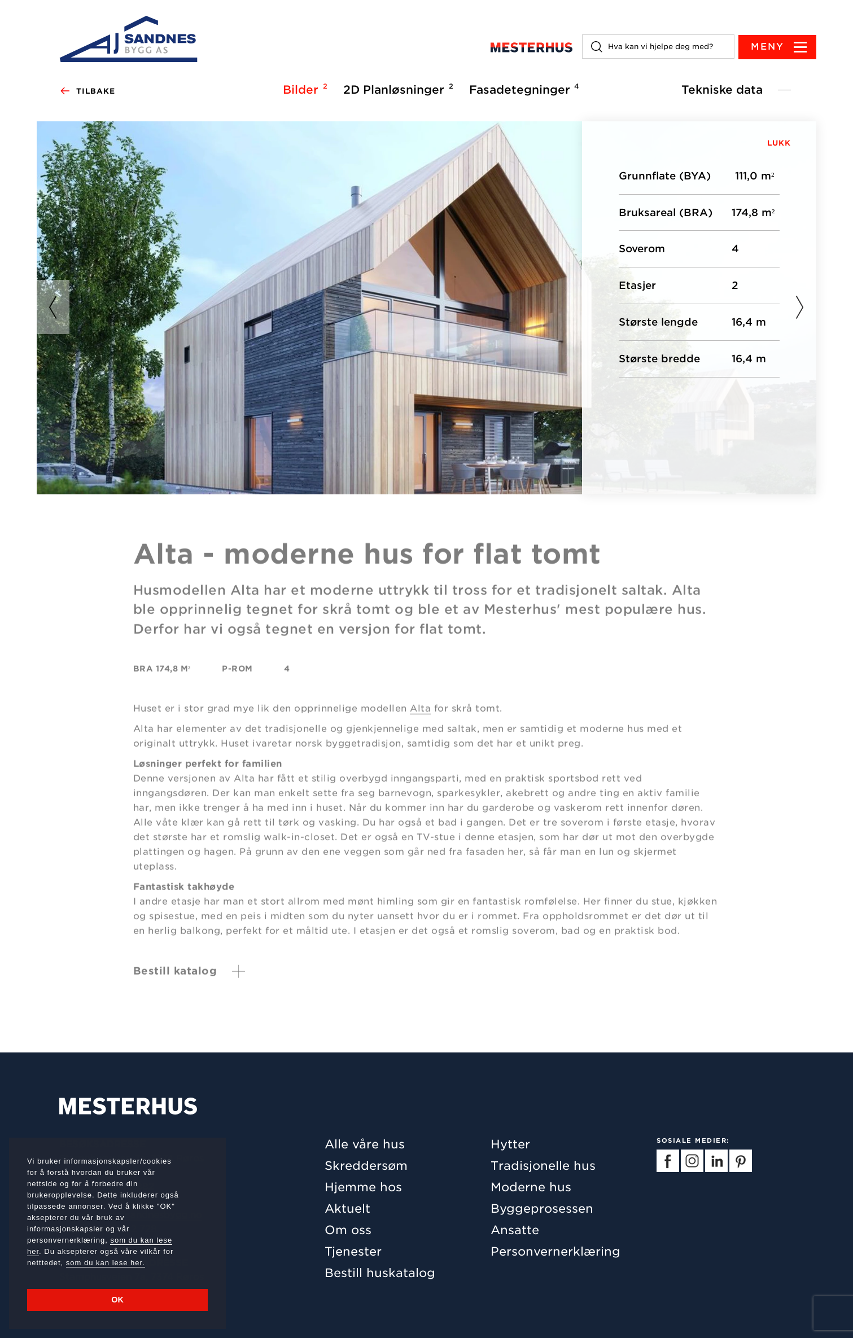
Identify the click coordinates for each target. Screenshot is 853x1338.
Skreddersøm (366, 1166)
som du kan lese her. (105, 1262)
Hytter (510, 1144)
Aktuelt (347, 1208)
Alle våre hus (365, 1144)
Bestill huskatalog (380, 1273)
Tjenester (353, 1251)
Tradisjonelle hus (543, 1166)
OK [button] (117, 1299)
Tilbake (87, 91)
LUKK (779, 143)
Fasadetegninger (522, 89)
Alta (420, 713)
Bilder (303, 89)
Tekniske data (722, 89)
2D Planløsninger (396, 89)
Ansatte (515, 1230)
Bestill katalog (175, 976)
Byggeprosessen (542, 1208)
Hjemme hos (363, 1187)
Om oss (348, 1230)
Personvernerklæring (555, 1251)
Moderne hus (531, 1187)
